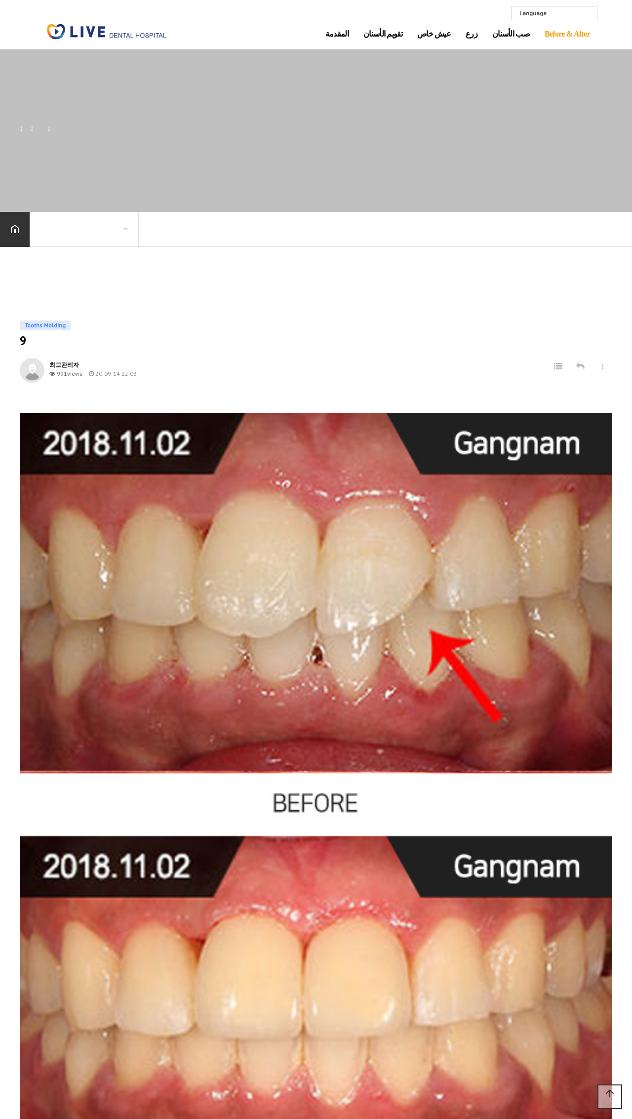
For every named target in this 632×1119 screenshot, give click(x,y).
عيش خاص (434, 34)
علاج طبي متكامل (174, 929)
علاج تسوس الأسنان (458, 942)
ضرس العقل (448, 980)
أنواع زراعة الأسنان (363, 956)
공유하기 (609, 228)
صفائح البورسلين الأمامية (466, 929)
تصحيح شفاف (262, 994)
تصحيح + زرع (260, 936)
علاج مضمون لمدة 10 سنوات (273, 920)
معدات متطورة (170, 942)
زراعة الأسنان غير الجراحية (361, 972)
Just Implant (166, 916)
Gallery (66, 942)
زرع (471, 34)
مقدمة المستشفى (81, 916)
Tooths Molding (546, 942)
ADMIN (592, 1061)
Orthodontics (542, 916)
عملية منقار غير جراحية (276, 949)
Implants (536, 929)
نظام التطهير (73, 929)
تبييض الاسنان (449, 955)
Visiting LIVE (72, 955)
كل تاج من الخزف (456, 916)
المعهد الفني (166, 955)
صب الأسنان (511, 34)
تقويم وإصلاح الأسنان (272, 981)
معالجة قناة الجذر (454, 967)
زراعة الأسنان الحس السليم (365, 940)
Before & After (567, 34)
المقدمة (337, 34)
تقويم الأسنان (382, 34)
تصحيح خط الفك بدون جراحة (273, 965)
